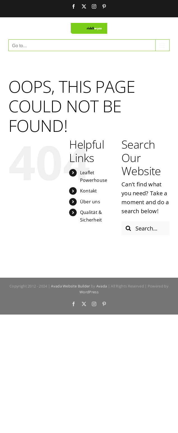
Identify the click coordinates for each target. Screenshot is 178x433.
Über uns (90, 202)
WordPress (89, 291)
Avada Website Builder (70, 286)
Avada (101, 286)
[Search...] (145, 228)
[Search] (128, 228)
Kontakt (88, 191)
